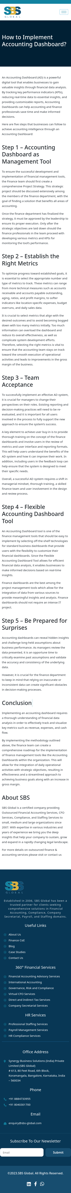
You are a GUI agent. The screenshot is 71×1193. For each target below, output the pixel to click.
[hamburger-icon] (64, 12)
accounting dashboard (41, 713)
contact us (55, 854)
